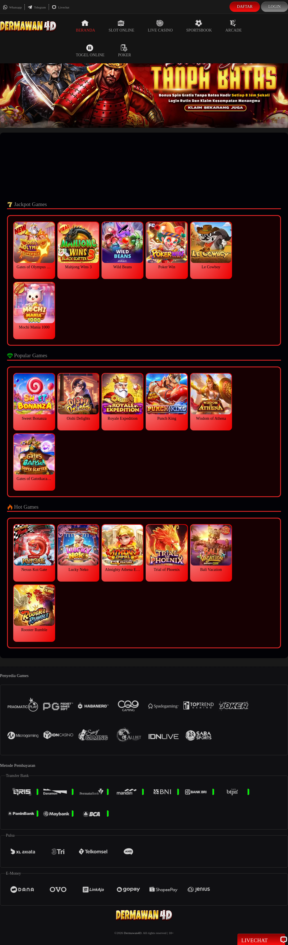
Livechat (60, 7)
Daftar (245, 7)
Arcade (233, 25)
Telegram (37, 7)
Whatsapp (12, 7)
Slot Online (121, 25)
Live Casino (160, 25)
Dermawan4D (132, 933)
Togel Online (90, 50)
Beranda (85, 25)
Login (274, 7)
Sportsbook (199, 25)
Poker (124, 50)
